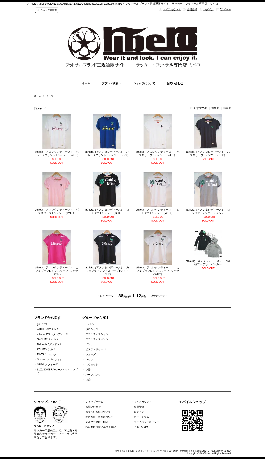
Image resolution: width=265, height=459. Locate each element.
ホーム (86, 83)
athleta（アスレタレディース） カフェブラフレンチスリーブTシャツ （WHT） (159, 271)
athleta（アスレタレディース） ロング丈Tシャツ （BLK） (107, 211)
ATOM (144, 427)
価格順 (215, 108)
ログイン (208, 9)
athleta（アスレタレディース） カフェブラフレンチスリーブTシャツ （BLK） (108, 271)
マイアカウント (172, 9)
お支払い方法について (98, 411)
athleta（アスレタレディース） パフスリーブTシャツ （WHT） (157, 153)
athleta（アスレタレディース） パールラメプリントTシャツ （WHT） (57, 153)
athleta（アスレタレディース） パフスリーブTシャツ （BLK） (208, 153)
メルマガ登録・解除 (97, 422)
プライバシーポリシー (146, 422)
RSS (136, 427)
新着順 (227, 108)
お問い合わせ (175, 83)
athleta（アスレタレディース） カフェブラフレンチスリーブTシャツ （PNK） (58, 271)
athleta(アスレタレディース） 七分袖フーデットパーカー (208, 262)
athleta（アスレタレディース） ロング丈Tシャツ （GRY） (208, 211)
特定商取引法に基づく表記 (101, 427)
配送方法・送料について (99, 416)
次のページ (158, 295)
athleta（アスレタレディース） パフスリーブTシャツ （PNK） (57, 211)
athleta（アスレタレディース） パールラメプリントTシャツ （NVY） (107, 153)
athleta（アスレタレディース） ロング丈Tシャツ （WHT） (157, 211)
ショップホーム (94, 401)
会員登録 (192, 9)
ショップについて (144, 83)
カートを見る (141, 416)
